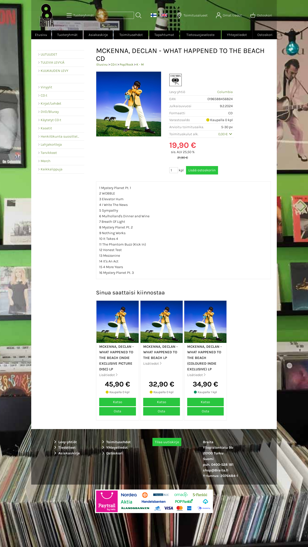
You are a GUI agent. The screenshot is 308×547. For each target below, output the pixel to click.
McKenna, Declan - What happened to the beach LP (160, 352)
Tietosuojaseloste (200, 35)
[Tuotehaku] (118, 15)
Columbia (225, 92)
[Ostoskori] (261, 15)
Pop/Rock (126, 64)
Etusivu (41, 35)
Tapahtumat (164, 35)
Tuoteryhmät (67, 35)
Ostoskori (264, 35)
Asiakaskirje (98, 35)
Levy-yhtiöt (65, 442)
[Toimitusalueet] (192, 15)
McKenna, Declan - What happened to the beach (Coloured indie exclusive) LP (204, 357)
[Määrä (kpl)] (173, 170)
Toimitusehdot (131, 35)
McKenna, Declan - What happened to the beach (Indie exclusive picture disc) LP (116, 357)
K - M (140, 64)
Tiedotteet (64, 447)
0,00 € (225, 134)
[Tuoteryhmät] (80, 15)
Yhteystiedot (237, 35)
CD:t (114, 64)
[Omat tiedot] (229, 15)
